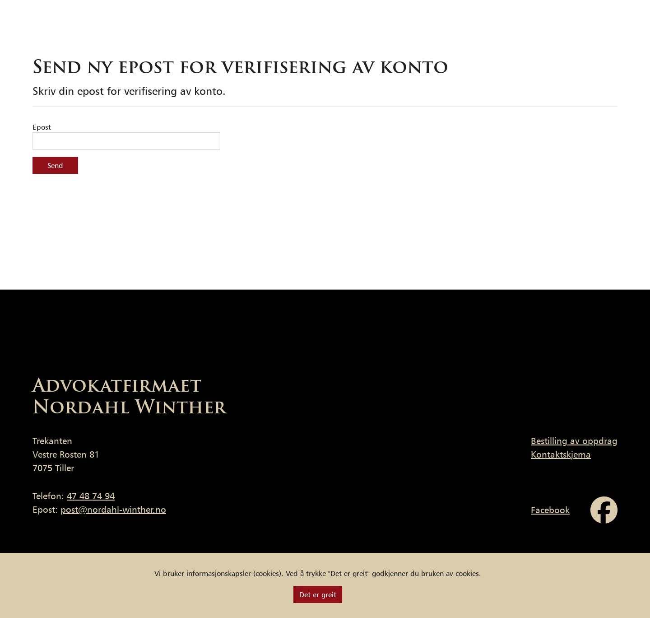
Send (55, 165)
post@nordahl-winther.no (113, 509)
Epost (41, 126)
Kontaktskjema (561, 454)
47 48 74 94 (91, 496)
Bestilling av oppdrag (574, 440)
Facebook (550, 510)
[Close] (317, 594)
